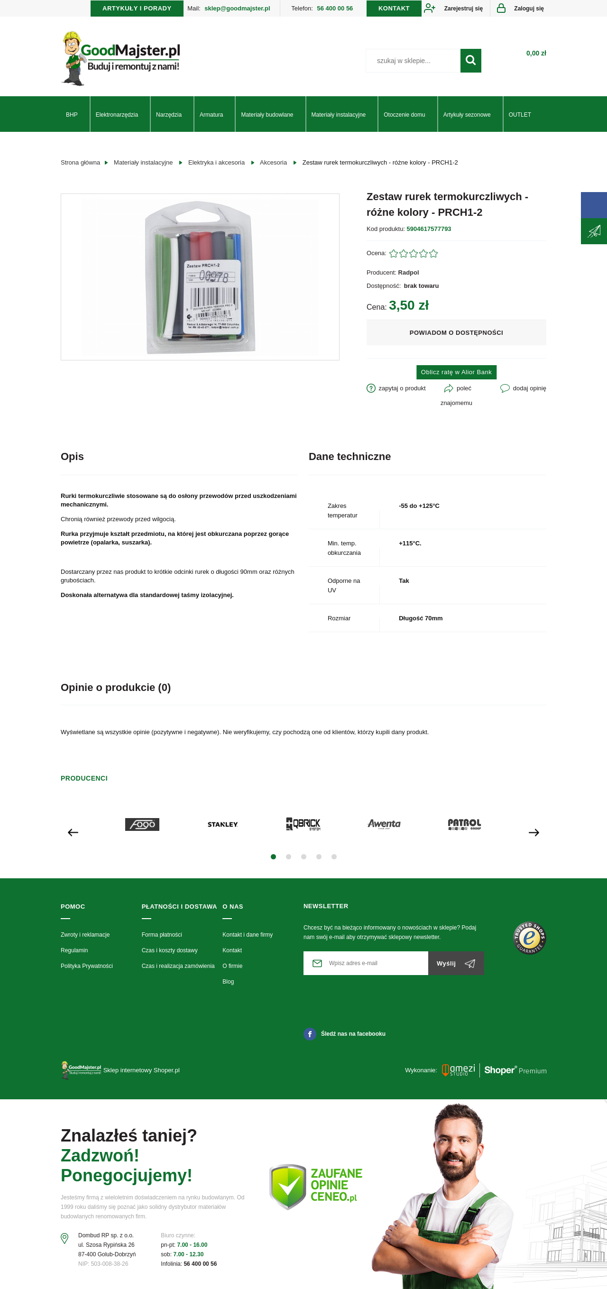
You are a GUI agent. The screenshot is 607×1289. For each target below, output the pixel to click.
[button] (273, 856)
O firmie (232, 966)
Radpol (408, 272)
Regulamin (74, 950)
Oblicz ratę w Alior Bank (456, 372)
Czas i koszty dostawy (170, 950)
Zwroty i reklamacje (85, 934)
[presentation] (73, 831)
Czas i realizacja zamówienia (178, 966)
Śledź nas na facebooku (345, 1034)
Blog (228, 981)
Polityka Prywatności (87, 966)
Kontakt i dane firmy (247, 934)
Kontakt (232, 950)
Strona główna (80, 162)
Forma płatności (162, 934)
